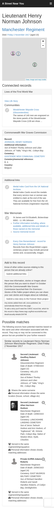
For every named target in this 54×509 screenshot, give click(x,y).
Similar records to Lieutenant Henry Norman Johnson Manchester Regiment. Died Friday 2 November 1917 (26, 343)
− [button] (43, 46)
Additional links (12, 180)
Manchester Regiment (23, 29)
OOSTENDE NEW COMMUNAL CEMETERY (24, 156)
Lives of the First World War (18, 92)
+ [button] (43, 41)
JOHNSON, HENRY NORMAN (18, 142)
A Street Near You (13, 3)
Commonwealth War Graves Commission (25, 132)
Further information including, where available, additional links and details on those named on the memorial (31, 226)
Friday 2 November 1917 (18, 35)
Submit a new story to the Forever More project (27, 299)
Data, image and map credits (36, 79)
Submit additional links (16, 274)
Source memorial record (24, 232)
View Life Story (11, 101)
